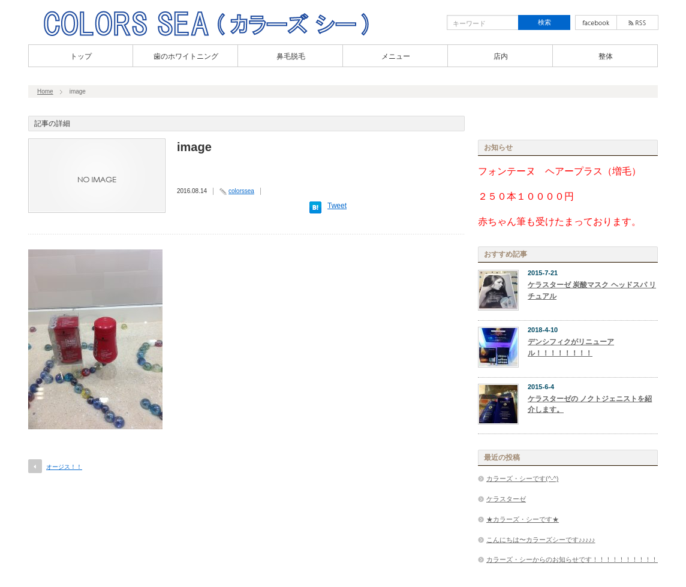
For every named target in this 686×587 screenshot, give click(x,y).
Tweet (337, 205)
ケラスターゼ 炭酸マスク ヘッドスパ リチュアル (592, 290)
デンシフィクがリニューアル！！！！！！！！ (571, 347)
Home (45, 91)
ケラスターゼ (506, 498)
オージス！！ (64, 466)
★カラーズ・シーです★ (522, 519)
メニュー (395, 56)
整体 (605, 56)
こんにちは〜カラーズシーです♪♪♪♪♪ (540, 539)
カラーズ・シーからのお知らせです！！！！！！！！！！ (572, 559)
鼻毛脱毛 (290, 56)
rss (637, 22)
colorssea (241, 191)
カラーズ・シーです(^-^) (522, 478)
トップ (81, 56)
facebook (596, 22)
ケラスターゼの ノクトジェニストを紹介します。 (590, 404)
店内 (501, 56)
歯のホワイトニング (186, 56)
